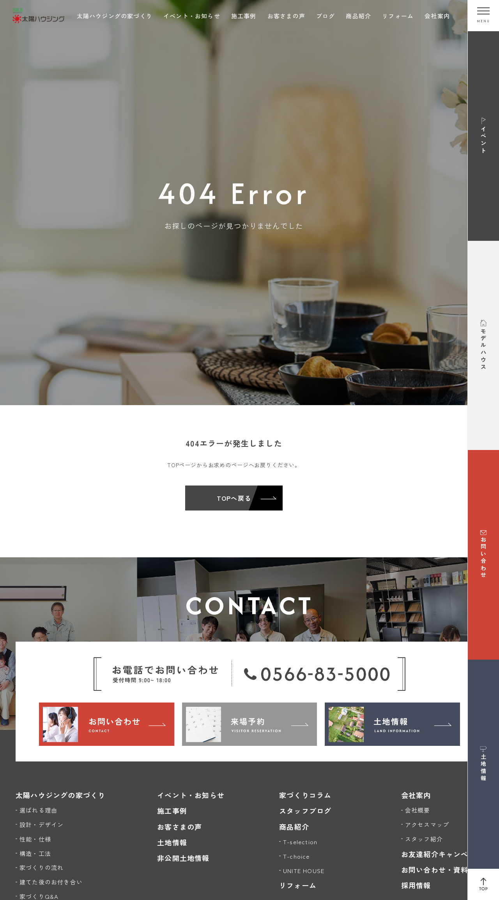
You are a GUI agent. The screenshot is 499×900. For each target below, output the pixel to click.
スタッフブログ (305, 811)
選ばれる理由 (38, 810)
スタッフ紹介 (424, 839)
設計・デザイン (41, 824)
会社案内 (437, 16)
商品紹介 (358, 16)
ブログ (325, 16)
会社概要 (417, 810)
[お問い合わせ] (106, 724)
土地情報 (172, 842)
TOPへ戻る (234, 498)
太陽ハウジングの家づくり (114, 16)
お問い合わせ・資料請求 (442, 869)
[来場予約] (249, 724)
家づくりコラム (305, 795)
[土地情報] (392, 724)
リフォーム (398, 16)
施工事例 (244, 16)
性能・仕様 (35, 839)
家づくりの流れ (41, 867)
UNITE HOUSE (303, 870)
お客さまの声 (286, 16)
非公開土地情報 (183, 858)
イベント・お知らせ (191, 16)
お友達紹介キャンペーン (442, 854)
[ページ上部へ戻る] (483, 884)
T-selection (300, 842)
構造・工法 (35, 853)
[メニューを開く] (483, 15)
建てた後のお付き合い (51, 882)
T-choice (296, 856)
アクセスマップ (427, 824)
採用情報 (416, 885)
